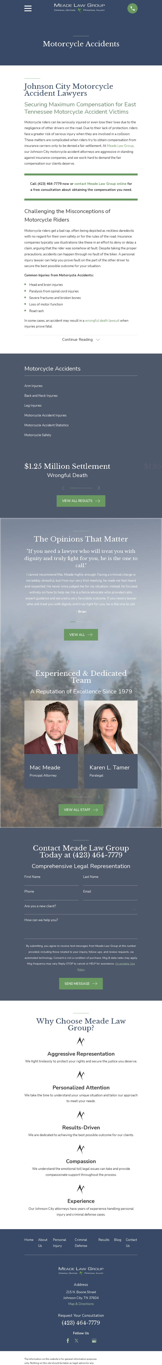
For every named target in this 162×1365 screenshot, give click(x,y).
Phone (29, 891)
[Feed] (85, 1341)
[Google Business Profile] (94, 1341)
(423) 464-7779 (81, 1323)
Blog (117, 1240)
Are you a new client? (40, 906)
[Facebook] (68, 1341)
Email (87, 891)
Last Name (90, 876)
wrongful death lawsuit (102, 320)
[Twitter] (76, 1341)
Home (28, 1240)
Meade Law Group (120, 146)
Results (103, 1240)
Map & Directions (81, 1304)
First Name (32, 876)
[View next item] (99, 488)
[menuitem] (81, 386)
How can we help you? (41, 920)
